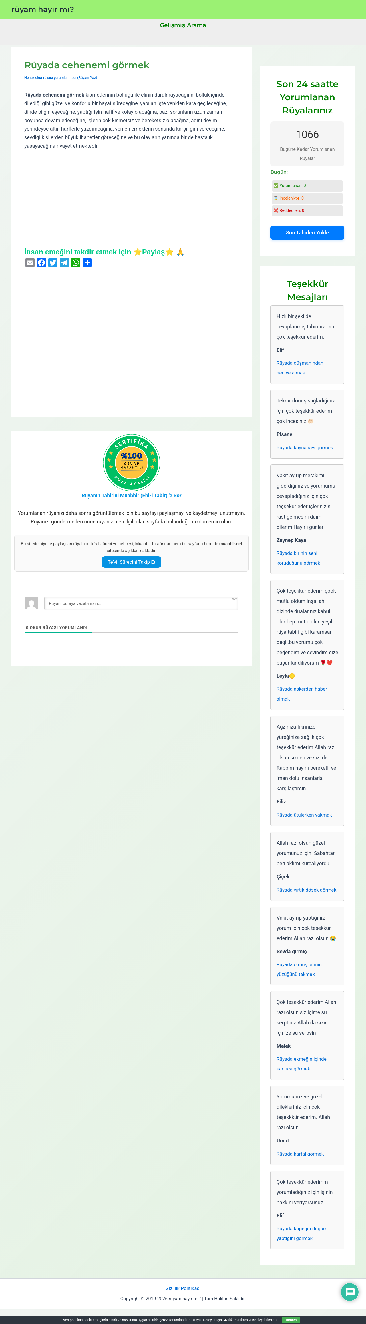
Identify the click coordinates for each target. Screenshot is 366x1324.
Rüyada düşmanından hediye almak (301, 368)
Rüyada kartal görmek (302, 1168)
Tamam (291, 1320)
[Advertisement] (131, 198)
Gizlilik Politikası (183, 1304)
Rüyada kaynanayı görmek (306, 448)
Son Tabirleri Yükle (307, 233)
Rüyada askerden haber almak (303, 696)
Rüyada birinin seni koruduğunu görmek (300, 559)
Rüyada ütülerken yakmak (306, 817)
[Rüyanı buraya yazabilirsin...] (141, 603)
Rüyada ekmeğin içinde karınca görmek (303, 1078)
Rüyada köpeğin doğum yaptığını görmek (303, 1248)
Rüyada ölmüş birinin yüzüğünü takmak (300, 982)
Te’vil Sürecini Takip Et (131, 562)
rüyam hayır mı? (42, 9)
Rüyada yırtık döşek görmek (299, 897)
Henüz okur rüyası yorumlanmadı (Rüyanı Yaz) (62, 77)
